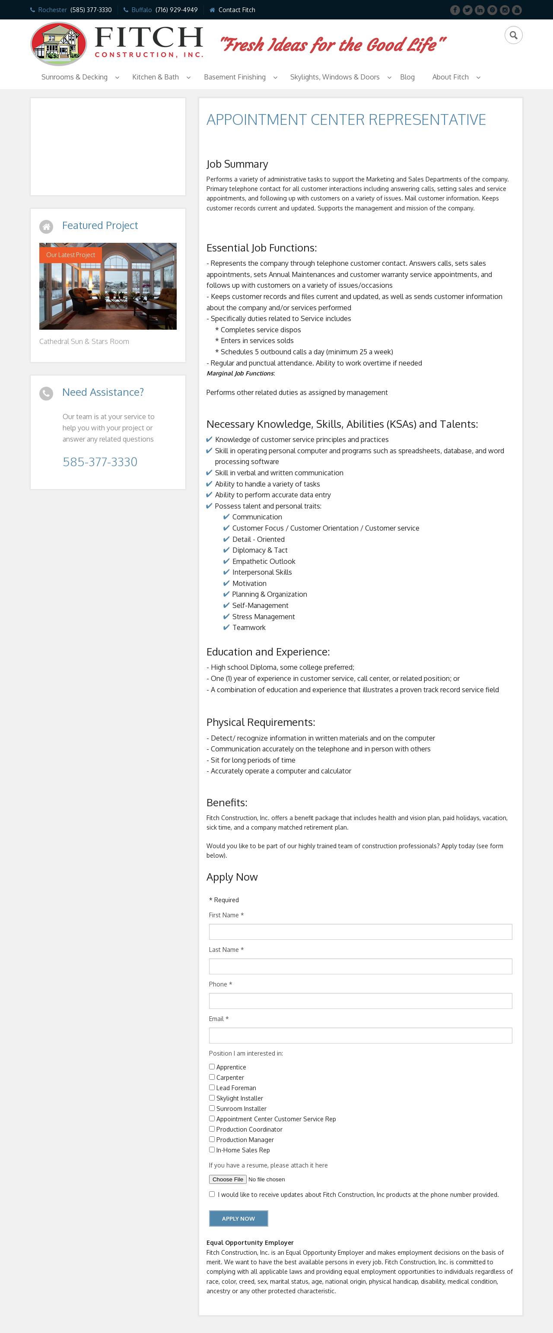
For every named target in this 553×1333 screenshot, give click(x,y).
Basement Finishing (235, 77)
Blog (407, 77)
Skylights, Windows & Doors (335, 77)
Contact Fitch (237, 9)
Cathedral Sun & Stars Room (84, 341)
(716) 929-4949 (177, 9)
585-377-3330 (100, 461)
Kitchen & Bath (155, 77)
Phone (220, 984)
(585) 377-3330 (91, 9)
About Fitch (450, 77)
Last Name (226, 949)
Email (219, 1018)
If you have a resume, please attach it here (268, 1165)
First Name (226, 915)
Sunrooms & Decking (74, 77)
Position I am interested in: (246, 1053)
